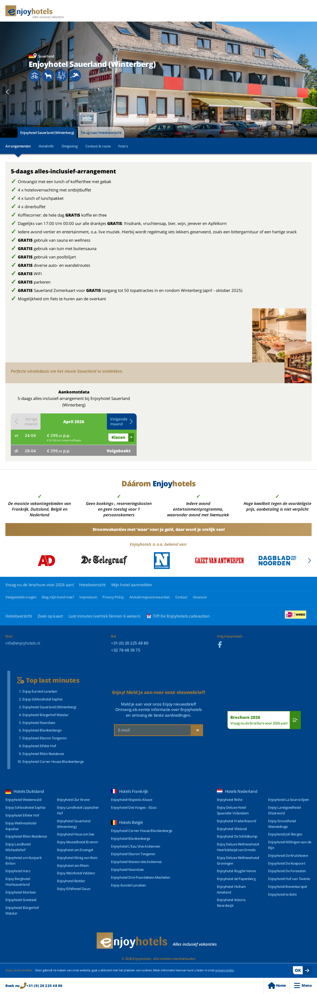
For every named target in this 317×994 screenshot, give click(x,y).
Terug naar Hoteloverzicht (101, 132)
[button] (7, 92)
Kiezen (118, 437)
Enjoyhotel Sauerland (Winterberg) (47, 132)
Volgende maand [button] (121, 421)
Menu (303, 985)
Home (277, 985)
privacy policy (224, 970)
